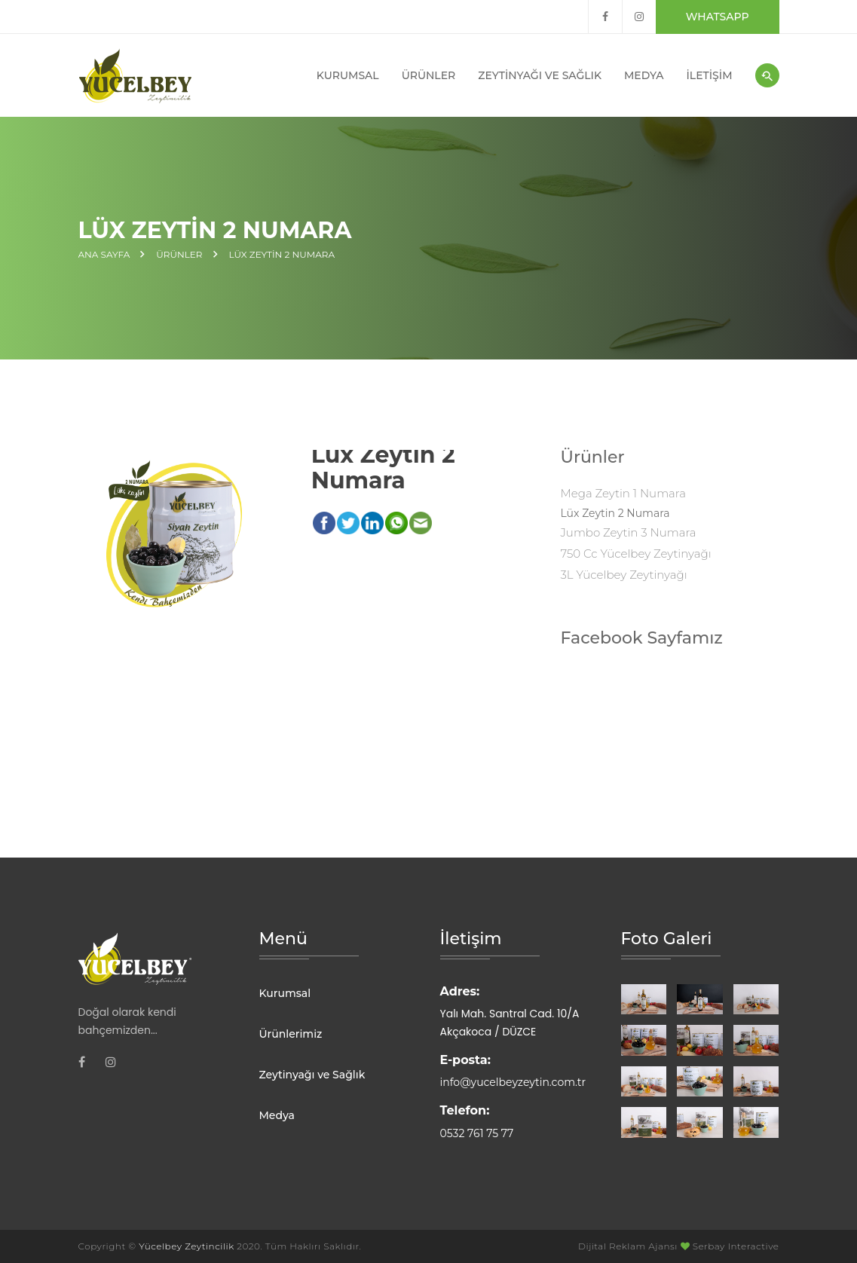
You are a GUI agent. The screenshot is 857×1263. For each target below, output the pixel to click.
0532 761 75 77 (477, 1133)
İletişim (710, 75)
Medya (644, 75)
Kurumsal (348, 75)
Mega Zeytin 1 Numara (622, 493)
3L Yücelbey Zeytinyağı (623, 574)
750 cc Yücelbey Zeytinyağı (635, 553)
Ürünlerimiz (291, 1034)
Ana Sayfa (104, 254)
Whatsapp (717, 16)
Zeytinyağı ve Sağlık (539, 75)
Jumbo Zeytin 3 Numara (628, 532)
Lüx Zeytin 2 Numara (282, 254)
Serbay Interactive (736, 1246)
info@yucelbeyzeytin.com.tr (513, 1082)
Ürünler (429, 75)
